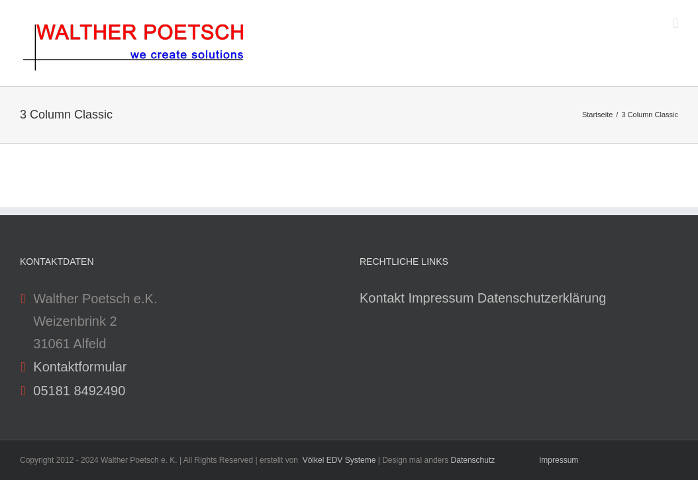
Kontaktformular (79, 367)
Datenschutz (473, 460)
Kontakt (382, 298)
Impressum (441, 298)
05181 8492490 (79, 390)
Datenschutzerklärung (542, 298)
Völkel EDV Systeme (339, 460)
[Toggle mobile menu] (675, 23)
